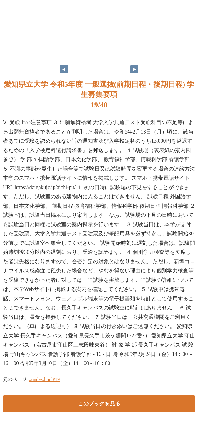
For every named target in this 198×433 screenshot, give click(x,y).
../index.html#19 (44, 379)
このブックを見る (99, 404)
